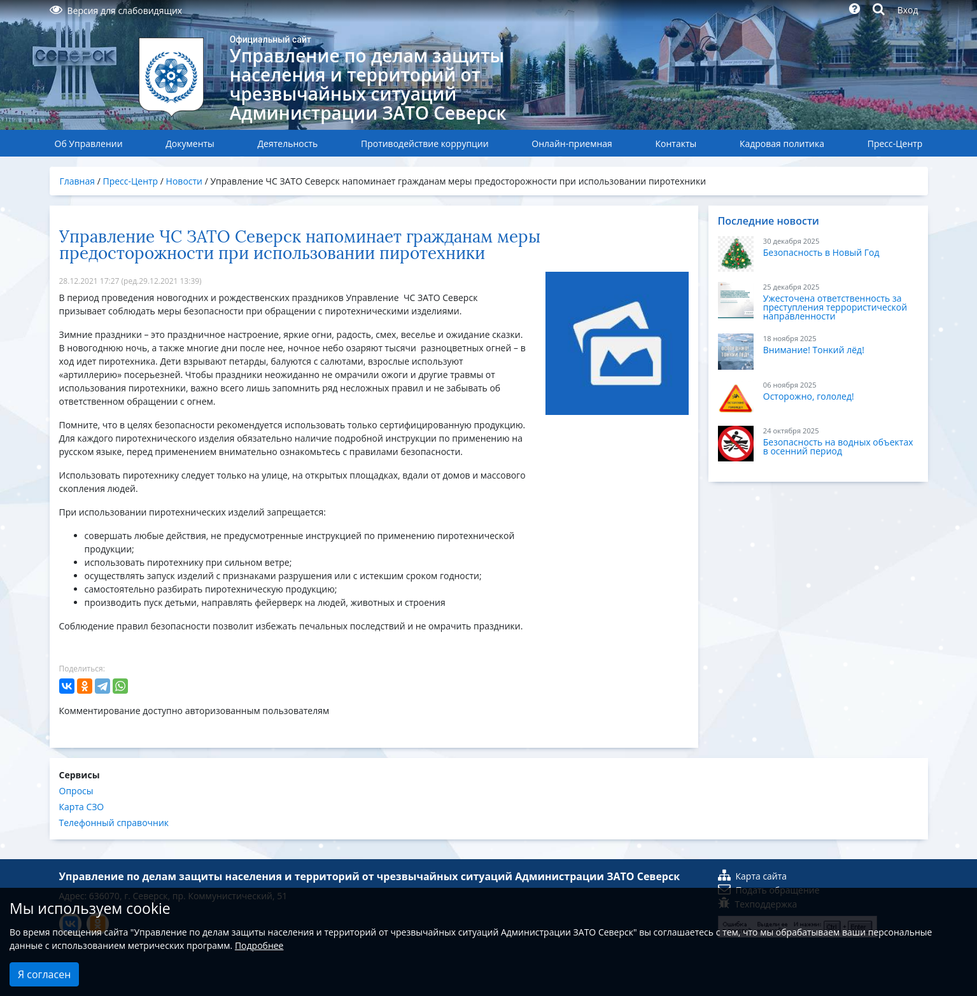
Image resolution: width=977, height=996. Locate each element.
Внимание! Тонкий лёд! (813, 350)
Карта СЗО (81, 807)
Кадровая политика (782, 143)
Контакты (676, 143)
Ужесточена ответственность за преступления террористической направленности (835, 307)
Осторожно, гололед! (808, 396)
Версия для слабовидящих (116, 10)
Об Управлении (89, 143)
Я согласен (44, 974)
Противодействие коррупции (425, 143)
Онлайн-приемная (571, 143)
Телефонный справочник (114, 823)
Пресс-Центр (895, 143)
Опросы (76, 791)
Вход (907, 10)
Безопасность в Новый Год (821, 252)
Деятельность (288, 143)
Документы (189, 143)
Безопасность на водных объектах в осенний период (838, 446)
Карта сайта (752, 876)
